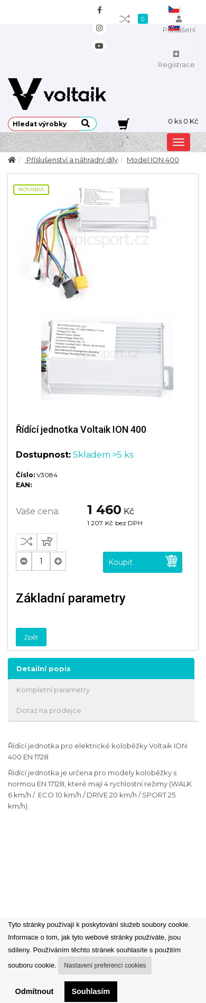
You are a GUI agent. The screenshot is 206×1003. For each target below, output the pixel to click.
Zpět (31, 637)
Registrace (176, 60)
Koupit (143, 561)
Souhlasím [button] (90, 991)
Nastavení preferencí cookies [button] (105, 965)
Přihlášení (179, 25)
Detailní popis (43, 668)
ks (183, 121)
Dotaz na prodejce (48, 710)
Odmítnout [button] (34, 991)
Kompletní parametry (53, 689)
